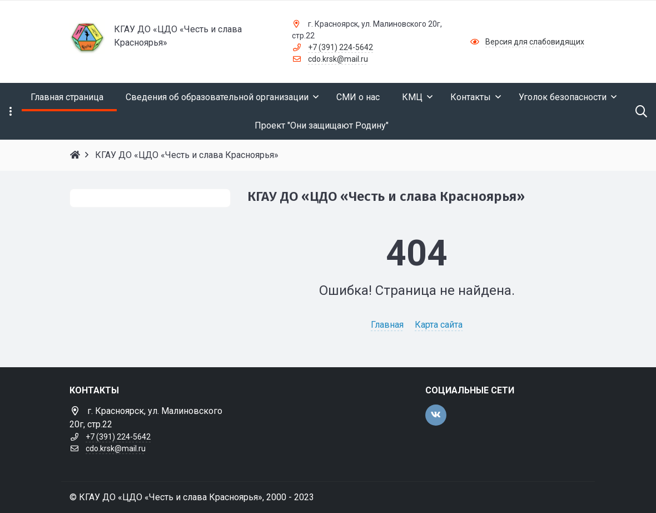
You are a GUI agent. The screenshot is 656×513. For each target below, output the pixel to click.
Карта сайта (439, 324)
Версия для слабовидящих (534, 41)
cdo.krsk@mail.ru (338, 59)
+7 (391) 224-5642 (340, 47)
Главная (387, 324)
